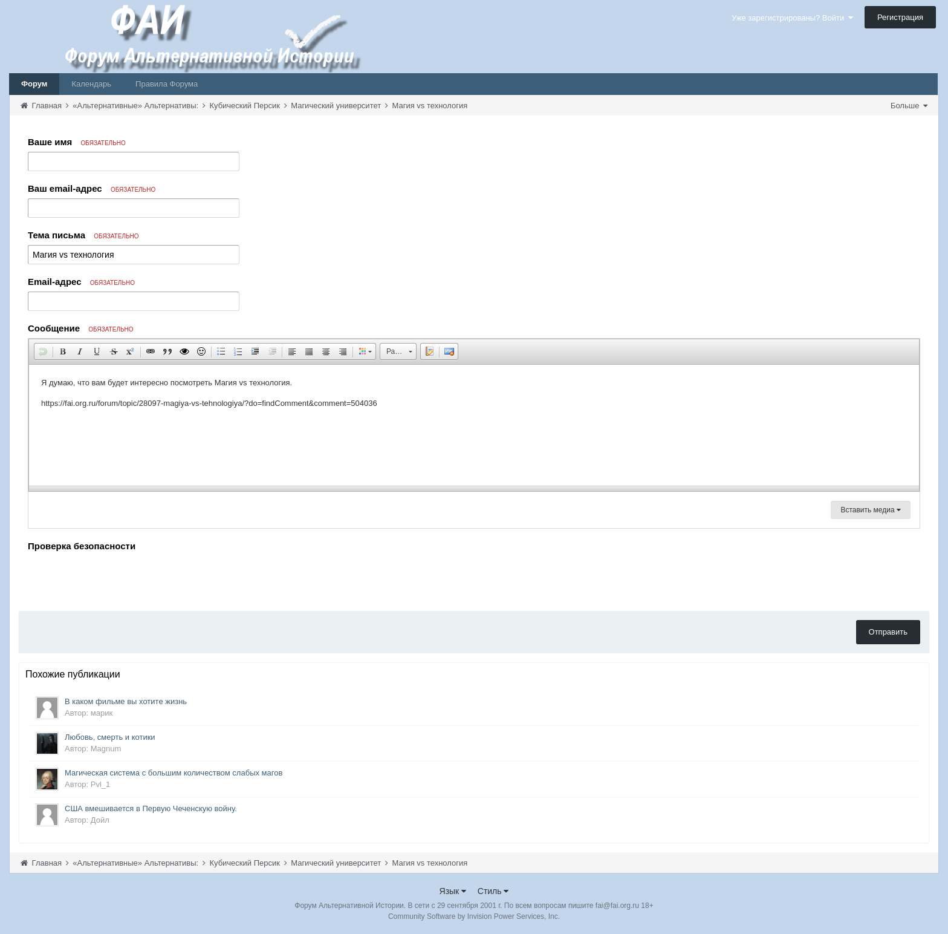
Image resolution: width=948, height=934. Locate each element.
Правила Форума (166, 83)
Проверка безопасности (81, 546)
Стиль (493, 891)
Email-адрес (81, 281)
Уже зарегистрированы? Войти (792, 17)
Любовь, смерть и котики (110, 737)
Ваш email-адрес (91, 188)
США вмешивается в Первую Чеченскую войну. (151, 808)
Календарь (91, 83)
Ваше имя (77, 142)
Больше (909, 105)
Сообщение (81, 328)
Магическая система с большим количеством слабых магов (173, 772)
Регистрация (900, 17)
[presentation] (120, 578)
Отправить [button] (888, 631)
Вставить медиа (870, 510)
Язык (453, 891)
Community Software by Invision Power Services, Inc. (474, 916)
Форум (34, 83)
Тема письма (83, 235)
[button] (42, 351)
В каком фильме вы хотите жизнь (126, 701)
